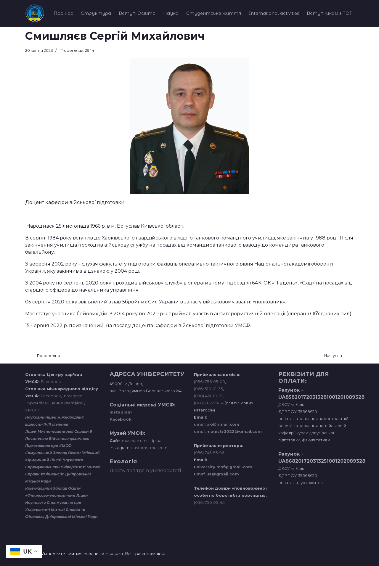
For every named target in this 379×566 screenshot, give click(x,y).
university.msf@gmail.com (223, 466)
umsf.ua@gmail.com (216, 474)
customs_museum (149, 447)
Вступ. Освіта (137, 13)
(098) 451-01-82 (208, 395)
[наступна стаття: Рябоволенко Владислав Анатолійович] (333, 356)
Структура (96, 13)
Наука (171, 13)
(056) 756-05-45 (209, 502)
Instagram (73, 395)
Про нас (63, 13)
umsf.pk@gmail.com (216, 424)
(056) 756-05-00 (209, 381)
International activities (274, 13)
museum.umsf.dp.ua (141, 440)
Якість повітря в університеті (145, 470)
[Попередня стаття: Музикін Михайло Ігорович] (48, 356)
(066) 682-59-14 (209, 403)
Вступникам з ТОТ (329, 13)
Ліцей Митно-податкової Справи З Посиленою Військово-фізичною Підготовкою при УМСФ (58, 438)
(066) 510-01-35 (208, 388)
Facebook (51, 381)
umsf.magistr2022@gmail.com (228, 431)
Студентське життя (213, 13)
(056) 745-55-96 (209, 452)
